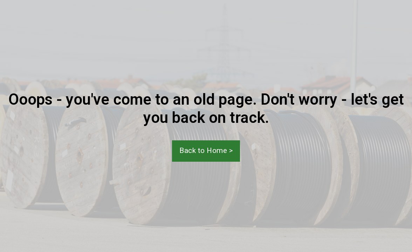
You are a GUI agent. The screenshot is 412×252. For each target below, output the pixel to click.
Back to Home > (206, 150)
